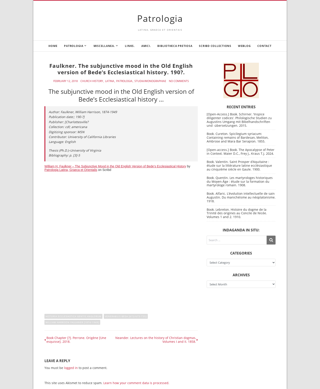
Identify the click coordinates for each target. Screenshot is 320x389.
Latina (109, 81)
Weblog (244, 46)
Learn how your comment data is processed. (136, 383)
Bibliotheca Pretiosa (174, 46)
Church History (91, 81)
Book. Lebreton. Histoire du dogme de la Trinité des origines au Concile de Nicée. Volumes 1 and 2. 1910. (237, 213)
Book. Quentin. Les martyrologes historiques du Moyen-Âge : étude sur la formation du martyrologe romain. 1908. (240, 181)
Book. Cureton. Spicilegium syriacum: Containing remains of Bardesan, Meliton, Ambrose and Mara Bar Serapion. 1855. (237, 137)
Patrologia (160, 18)
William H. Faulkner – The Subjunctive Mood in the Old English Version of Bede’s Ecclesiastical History (115, 166)
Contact (264, 46)
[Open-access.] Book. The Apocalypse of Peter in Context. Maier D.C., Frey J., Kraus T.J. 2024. (240, 152)
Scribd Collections (215, 46)
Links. (130, 46)
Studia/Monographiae (150, 81)
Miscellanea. (104, 46)
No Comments (179, 81)
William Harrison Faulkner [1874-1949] (72, 322)
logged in (71, 368)
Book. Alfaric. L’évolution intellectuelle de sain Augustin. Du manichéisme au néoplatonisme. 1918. (241, 197)
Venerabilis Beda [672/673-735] (126, 316)
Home (52, 46)
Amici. (146, 46)
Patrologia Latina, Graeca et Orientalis (70, 170)
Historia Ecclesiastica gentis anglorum (73, 316)
